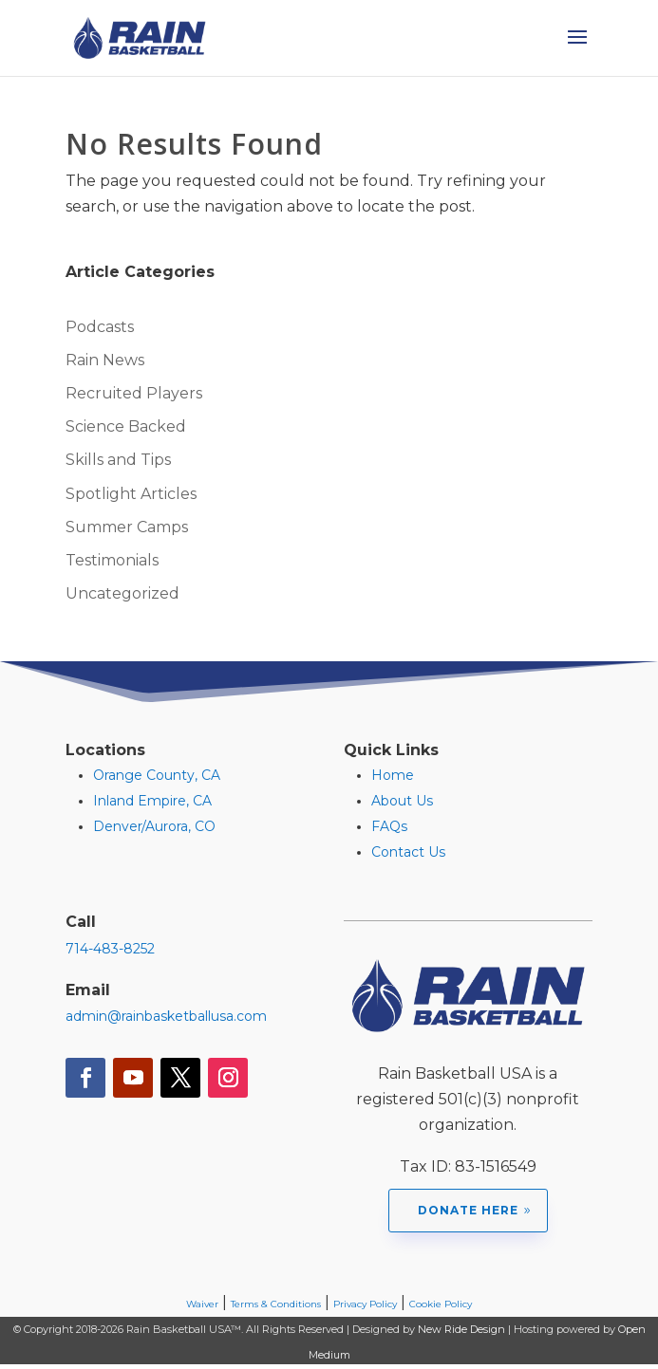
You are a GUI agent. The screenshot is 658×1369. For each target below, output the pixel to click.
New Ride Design (461, 1329)
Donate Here (468, 1210)
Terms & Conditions (276, 1304)
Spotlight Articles (131, 494)
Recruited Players (134, 393)
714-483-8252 (110, 948)
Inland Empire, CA (152, 800)
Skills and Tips (118, 460)
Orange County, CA (156, 775)
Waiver (202, 1304)
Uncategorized (122, 593)
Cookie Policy (440, 1304)
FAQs (389, 826)
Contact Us (408, 851)
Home (392, 775)
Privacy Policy (365, 1304)
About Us (402, 800)
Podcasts (100, 327)
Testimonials (112, 560)
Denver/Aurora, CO (154, 826)
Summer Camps (127, 527)
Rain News (105, 360)
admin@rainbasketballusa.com (166, 1016)
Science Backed (126, 426)
